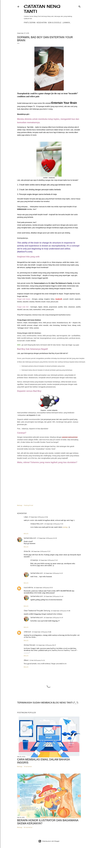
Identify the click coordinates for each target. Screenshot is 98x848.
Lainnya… (66, 23)
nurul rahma (28, 587)
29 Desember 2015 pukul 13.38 (60, 611)
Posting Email (28, 505)
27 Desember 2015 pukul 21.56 (38, 517)
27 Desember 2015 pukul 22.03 (47, 538)
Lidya (26, 517)
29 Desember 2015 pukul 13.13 (43, 587)
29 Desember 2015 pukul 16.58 (41, 632)
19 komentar (28, 766)
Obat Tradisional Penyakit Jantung (37, 611)
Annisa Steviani (29, 645)
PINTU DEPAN (29, 23)
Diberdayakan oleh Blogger (49, 841)
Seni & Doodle (54, 23)
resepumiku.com (36, 524)
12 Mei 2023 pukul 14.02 (37, 660)
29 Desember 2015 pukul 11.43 (48, 560)
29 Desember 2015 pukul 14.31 (53, 573)
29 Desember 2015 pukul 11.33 (53, 524)
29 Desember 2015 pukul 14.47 (53, 617)
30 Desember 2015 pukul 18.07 (46, 645)
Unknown (27, 632)
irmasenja (34, 560)
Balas (26, 533)
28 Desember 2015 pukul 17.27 (40, 551)
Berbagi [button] (19, 505)
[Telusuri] (79, 6)
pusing (64, 527)
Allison (26, 660)
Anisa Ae (27, 551)
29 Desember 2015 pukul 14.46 (53, 596)
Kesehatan (42, 23)
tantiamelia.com (30, 538)
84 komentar (28, 827)
